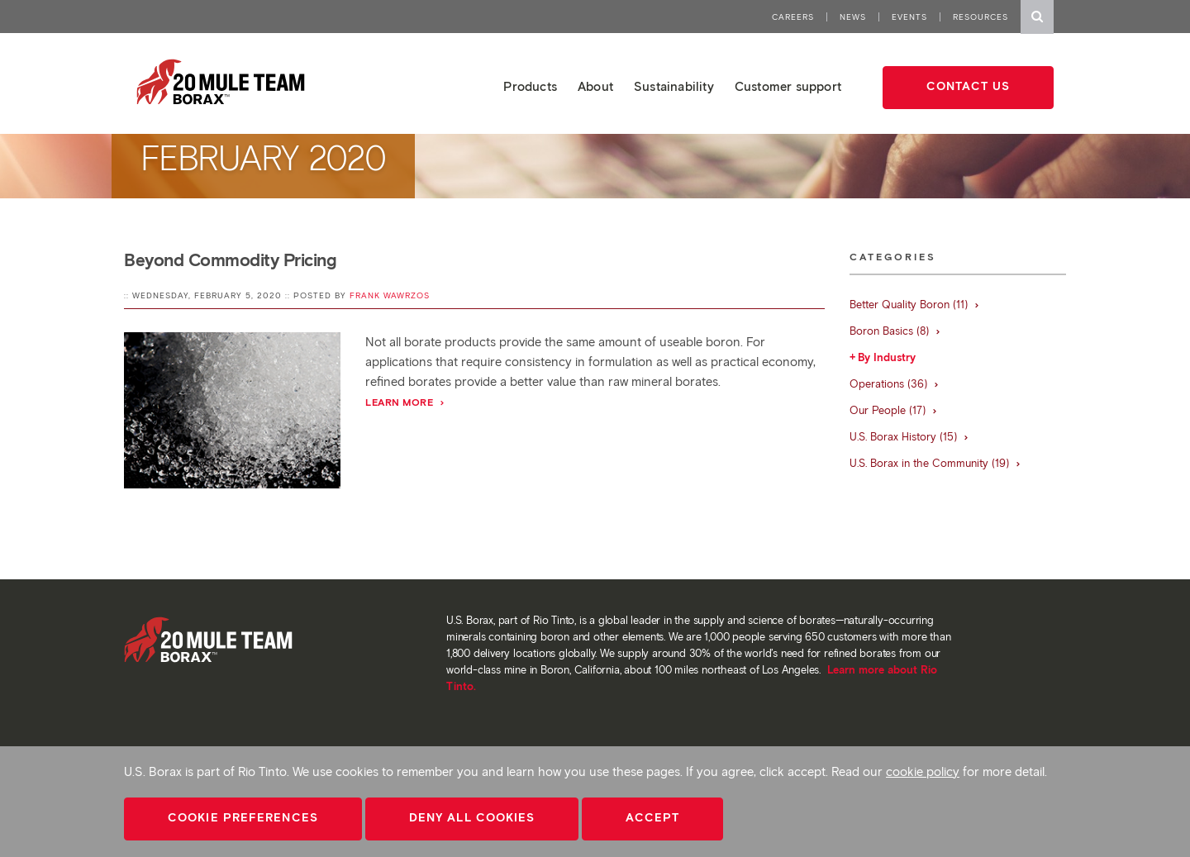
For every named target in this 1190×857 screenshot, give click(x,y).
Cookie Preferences (243, 818)
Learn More (405, 402)
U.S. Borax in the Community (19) (935, 463)
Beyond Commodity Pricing (230, 260)
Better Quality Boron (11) (915, 304)
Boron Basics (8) (895, 331)
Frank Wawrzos (390, 295)
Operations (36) (895, 384)
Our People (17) (894, 410)
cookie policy (922, 771)
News (853, 16)
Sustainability (674, 86)
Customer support (788, 86)
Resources (980, 16)
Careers (793, 16)
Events (909, 16)
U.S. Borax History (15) (909, 437)
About (595, 86)
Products (530, 86)
